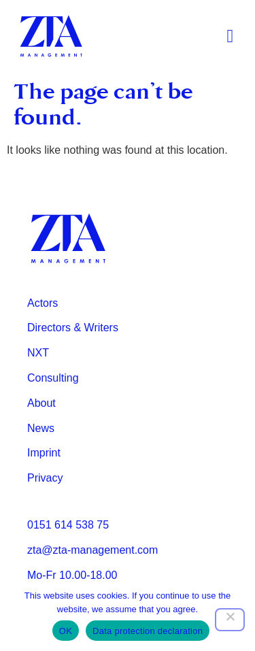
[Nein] (230, 619)
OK (65, 631)
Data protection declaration (147, 631)
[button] (230, 36)
